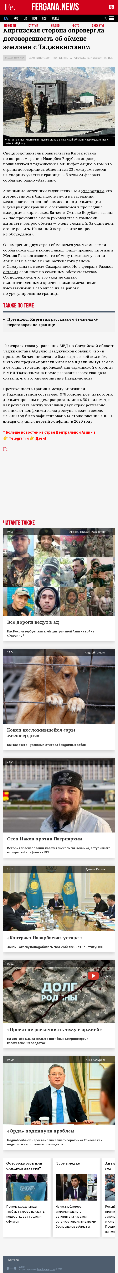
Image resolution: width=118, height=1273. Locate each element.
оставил (10, 271)
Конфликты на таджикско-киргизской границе (83, 57)
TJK (25, 18)
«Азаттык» (45, 180)
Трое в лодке (68, 1163)
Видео (55, 26)
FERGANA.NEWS (55, 7)
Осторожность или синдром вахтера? (24, 1166)
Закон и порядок (39, 57)
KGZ (16, 18)
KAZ (6, 18)
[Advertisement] (59, 488)
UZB (44, 18)
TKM (34, 18)
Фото (75, 26)
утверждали (92, 190)
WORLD (55, 18)
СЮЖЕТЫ (98, 26)
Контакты (13, 1259)
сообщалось (14, 250)
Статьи (33, 26)
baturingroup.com (46, 1269)
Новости (10, 26)
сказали (10, 378)
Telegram (17, 438)
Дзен (40, 438)
